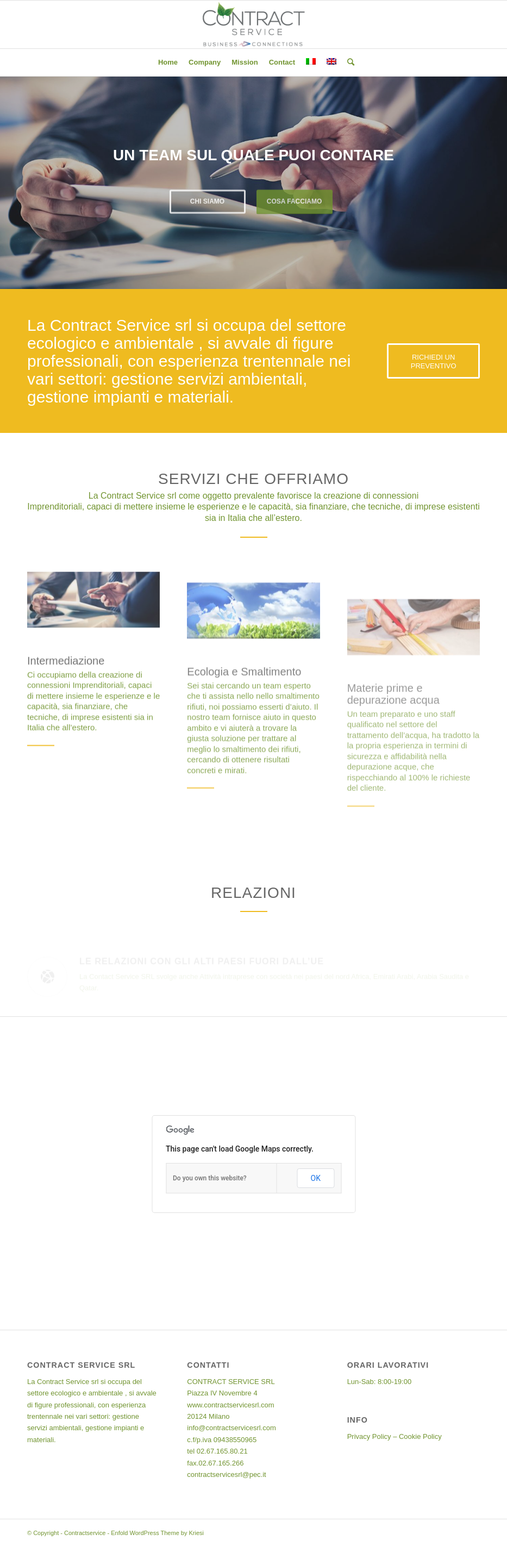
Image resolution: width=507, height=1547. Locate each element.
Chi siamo (207, 200)
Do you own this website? (210, 1178)
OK (316, 1178)
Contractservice (84, 1533)
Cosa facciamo (294, 200)
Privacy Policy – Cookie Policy (394, 1436)
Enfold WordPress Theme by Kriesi (157, 1533)
